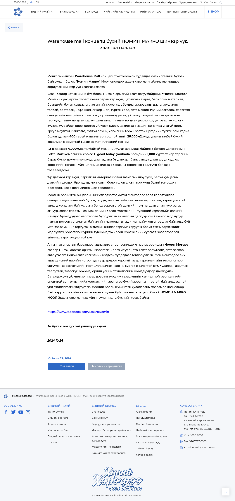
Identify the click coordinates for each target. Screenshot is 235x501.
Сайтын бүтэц (144, 449)
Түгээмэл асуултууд (148, 442)
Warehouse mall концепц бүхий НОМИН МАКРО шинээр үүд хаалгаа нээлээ (80, 396)
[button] (220, 3)
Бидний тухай (40, 12)
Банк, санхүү (100, 418)
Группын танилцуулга (182, 12)
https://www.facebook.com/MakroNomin (78, 312)
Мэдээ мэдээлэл (144, 2)
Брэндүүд (91, 12)
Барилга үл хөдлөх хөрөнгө (108, 453)
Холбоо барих (209, 2)
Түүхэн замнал (57, 424)
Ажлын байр (124, 2)
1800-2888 (20, 2)
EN (37, 2)
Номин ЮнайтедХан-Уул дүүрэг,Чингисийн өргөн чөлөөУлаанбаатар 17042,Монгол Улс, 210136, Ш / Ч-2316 (202, 420)
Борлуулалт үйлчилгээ (106, 424)
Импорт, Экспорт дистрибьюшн (111, 430)
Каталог (110, 2)
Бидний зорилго (58, 418)
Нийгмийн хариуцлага (119, 12)
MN (32, 2)
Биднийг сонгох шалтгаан (64, 436)
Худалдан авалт (188, 2)
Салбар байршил (167, 2)
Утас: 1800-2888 (193, 435)
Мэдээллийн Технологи (106, 447)
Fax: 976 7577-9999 (195, 441)
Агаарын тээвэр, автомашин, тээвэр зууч (110, 438)
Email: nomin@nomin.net (199, 447)
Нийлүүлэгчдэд (150, 12)
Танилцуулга (56, 412)
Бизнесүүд (67, 12)
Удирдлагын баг (58, 430)
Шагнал (53, 442)
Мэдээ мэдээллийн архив (151, 436)
